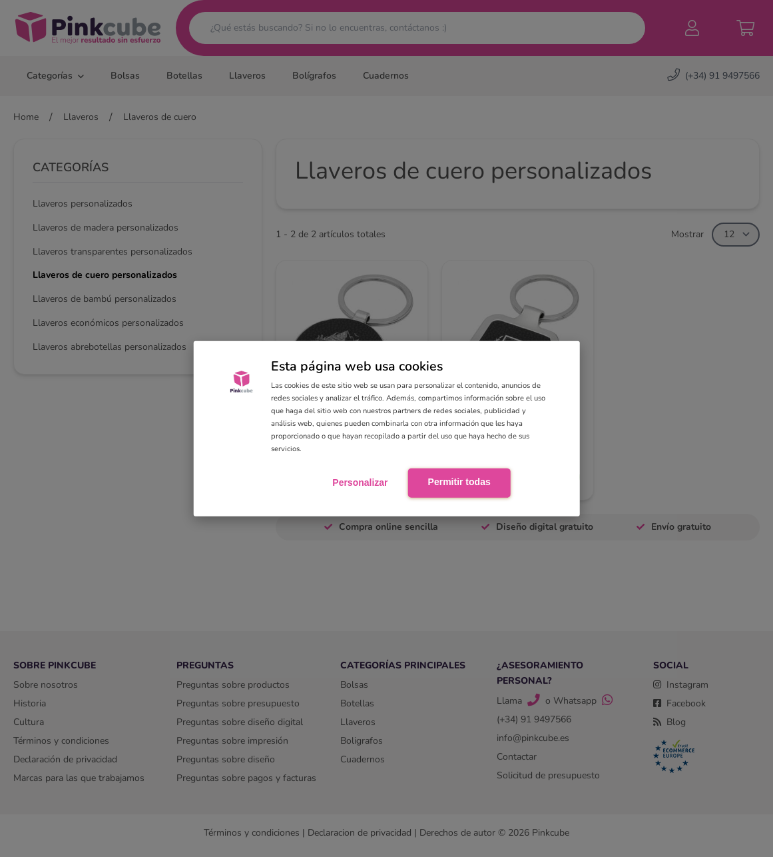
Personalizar (359, 482)
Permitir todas (459, 481)
